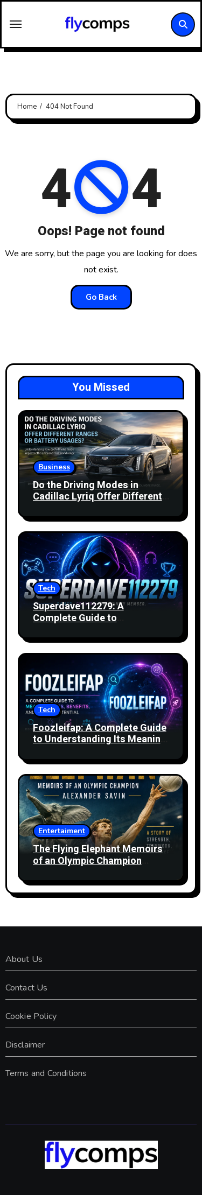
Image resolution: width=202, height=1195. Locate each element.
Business (54, 467)
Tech (46, 588)
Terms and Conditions (46, 1073)
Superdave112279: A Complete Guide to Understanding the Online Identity (90, 624)
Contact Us (26, 988)
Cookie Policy (31, 1016)
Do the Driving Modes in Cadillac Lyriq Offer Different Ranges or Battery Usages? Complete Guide (97, 503)
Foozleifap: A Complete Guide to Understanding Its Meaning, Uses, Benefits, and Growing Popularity (101, 745)
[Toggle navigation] (15, 24)
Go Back (101, 297)
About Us (24, 959)
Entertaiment (61, 831)
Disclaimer (25, 1045)
